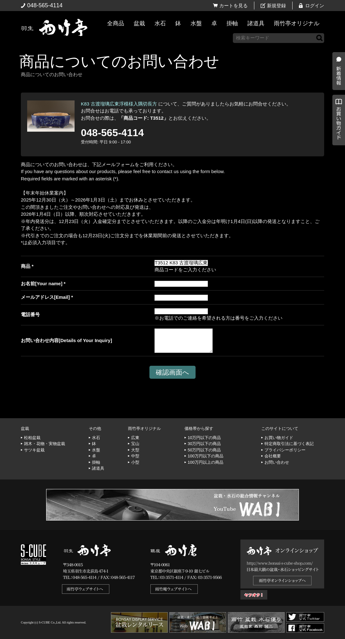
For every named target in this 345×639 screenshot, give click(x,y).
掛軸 (232, 23)
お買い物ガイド (337, 161)
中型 (135, 456)
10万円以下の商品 (204, 437)
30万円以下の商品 (204, 443)
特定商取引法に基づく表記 (289, 443)
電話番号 (30, 314)
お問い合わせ (276, 462)
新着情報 (337, 111)
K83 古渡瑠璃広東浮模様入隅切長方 (119, 103)
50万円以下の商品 (204, 450)
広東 (135, 437)
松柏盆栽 (32, 437)
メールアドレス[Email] (45, 297)
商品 (25, 266)
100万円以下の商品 (205, 456)
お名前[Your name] (41, 283)
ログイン (314, 5)
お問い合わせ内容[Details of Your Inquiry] (66, 340)
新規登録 (276, 5)
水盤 (196, 23)
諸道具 (255, 23)
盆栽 (139, 23)
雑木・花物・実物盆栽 (44, 443)
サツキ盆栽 (34, 450)
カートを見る (233, 5)
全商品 (115, 23)
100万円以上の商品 (205, 462)
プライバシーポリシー (285, 450)
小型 (135, 462)
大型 (135, 450)
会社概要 (272, 456)
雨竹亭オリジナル (296, 23)
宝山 (135, 443)
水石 (160, 23)
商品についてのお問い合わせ (119, 61)
